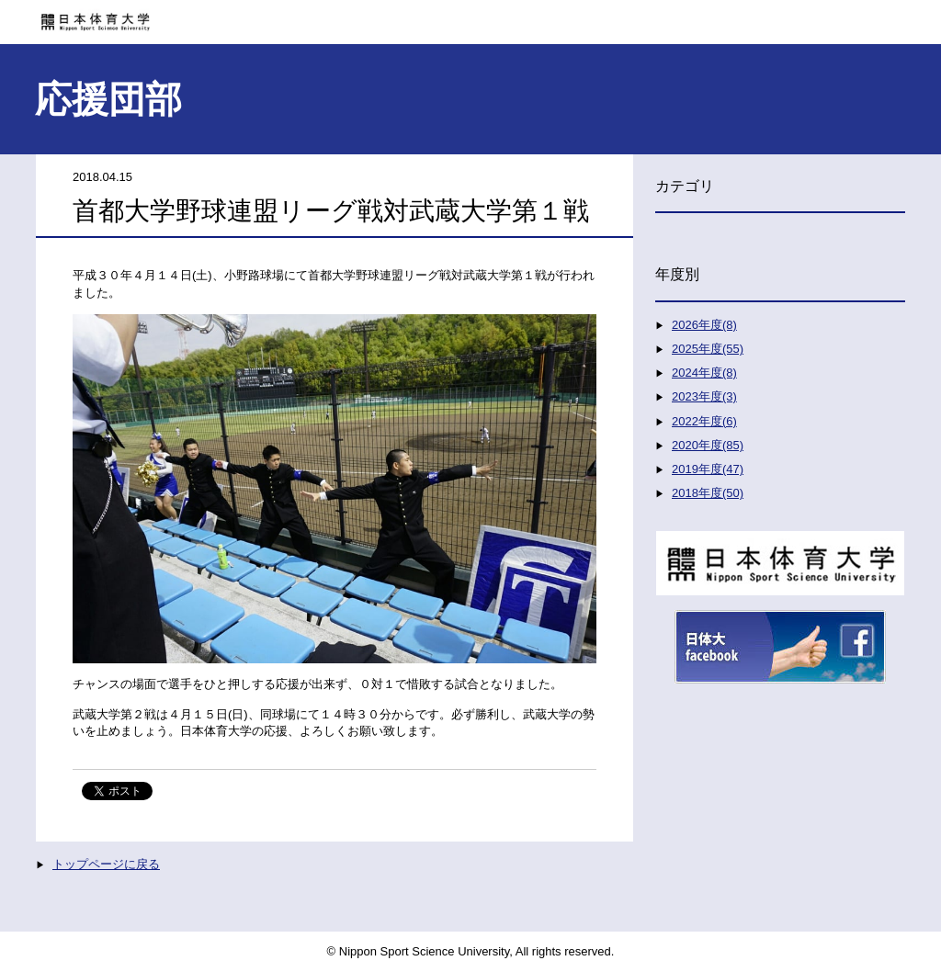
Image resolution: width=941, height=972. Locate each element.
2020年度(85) (707, 445)
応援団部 (108, 99)
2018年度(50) (707, 493)
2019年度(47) (707, 469)
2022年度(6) (704, 421)
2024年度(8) (704, 372)
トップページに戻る (106, 864)
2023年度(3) (704, 396)
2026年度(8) (704, 325)
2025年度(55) (707, 349)
